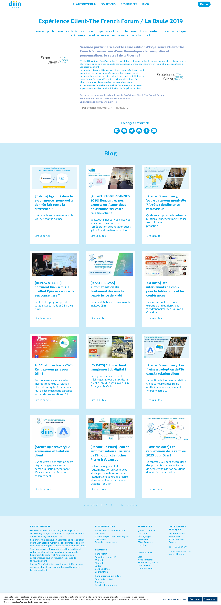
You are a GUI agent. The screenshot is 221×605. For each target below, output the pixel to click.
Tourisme (99, 582)
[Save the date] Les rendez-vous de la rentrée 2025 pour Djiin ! (166, 451)
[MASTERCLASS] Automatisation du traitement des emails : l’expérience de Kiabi (108, 289)
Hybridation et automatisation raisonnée (110, 532)
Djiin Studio (100, 539)
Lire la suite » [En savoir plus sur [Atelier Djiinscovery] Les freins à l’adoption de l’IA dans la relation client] (154, 400)
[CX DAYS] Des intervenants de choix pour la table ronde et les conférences (165, 289)
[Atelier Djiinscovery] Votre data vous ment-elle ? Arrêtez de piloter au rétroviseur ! (166, 202)
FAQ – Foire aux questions (145, 544)
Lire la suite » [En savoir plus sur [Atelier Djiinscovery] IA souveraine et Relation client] (43, 489)
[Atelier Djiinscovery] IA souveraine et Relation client (52, 451)
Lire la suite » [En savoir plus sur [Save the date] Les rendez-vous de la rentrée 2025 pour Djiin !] (154, 489)
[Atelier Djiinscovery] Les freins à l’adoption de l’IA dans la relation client (165, 369)
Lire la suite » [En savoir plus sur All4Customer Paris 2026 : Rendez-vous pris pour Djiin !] (43, 400)
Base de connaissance (106, 542)
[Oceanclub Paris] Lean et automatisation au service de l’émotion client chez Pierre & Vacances (110, 453)
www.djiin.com (176, 554)
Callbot (98, 566)
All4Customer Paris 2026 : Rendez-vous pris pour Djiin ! (54, 369)
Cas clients (143, 533)
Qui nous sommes (146, 530)
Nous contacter (145, 559)
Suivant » (131, 505)
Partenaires (144, 539)
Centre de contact (104, 579)
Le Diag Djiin (101, 571)
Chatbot (99, 563)
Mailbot (99, 560)
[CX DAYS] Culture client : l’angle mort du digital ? (109, 367)
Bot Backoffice (102, 569)
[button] (117, 131)
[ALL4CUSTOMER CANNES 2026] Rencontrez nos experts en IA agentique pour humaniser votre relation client (110, 204)
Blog (140, 556)
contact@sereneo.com (180, 551)
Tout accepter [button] (210, 599)
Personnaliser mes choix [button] (174, 599)
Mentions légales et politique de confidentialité (148, 565)
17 (122, 505)
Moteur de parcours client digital (112, 536)
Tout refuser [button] (195, 599)
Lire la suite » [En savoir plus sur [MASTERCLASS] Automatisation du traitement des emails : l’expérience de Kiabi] (98, 318)
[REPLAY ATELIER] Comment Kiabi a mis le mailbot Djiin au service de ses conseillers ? (54, 289)
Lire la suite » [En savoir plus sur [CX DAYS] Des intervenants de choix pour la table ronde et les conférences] (154, 318)
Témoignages (144, 536)
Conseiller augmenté (105, 557)
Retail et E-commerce (106, 585)
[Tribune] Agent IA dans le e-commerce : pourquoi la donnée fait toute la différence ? (54, 202)
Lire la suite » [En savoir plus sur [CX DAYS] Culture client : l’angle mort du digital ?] (98, 400)
